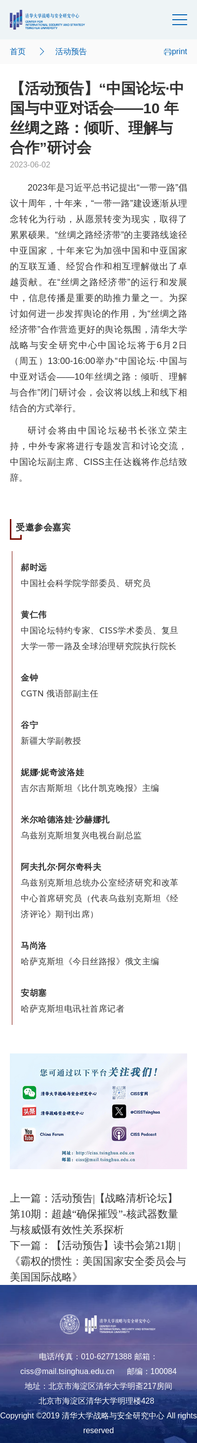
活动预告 (71, 51)
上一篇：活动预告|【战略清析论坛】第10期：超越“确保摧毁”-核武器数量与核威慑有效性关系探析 (94, 1214)
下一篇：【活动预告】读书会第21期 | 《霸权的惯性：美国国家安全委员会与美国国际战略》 (98, 1261)
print (175, 51)
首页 (18, 51)
